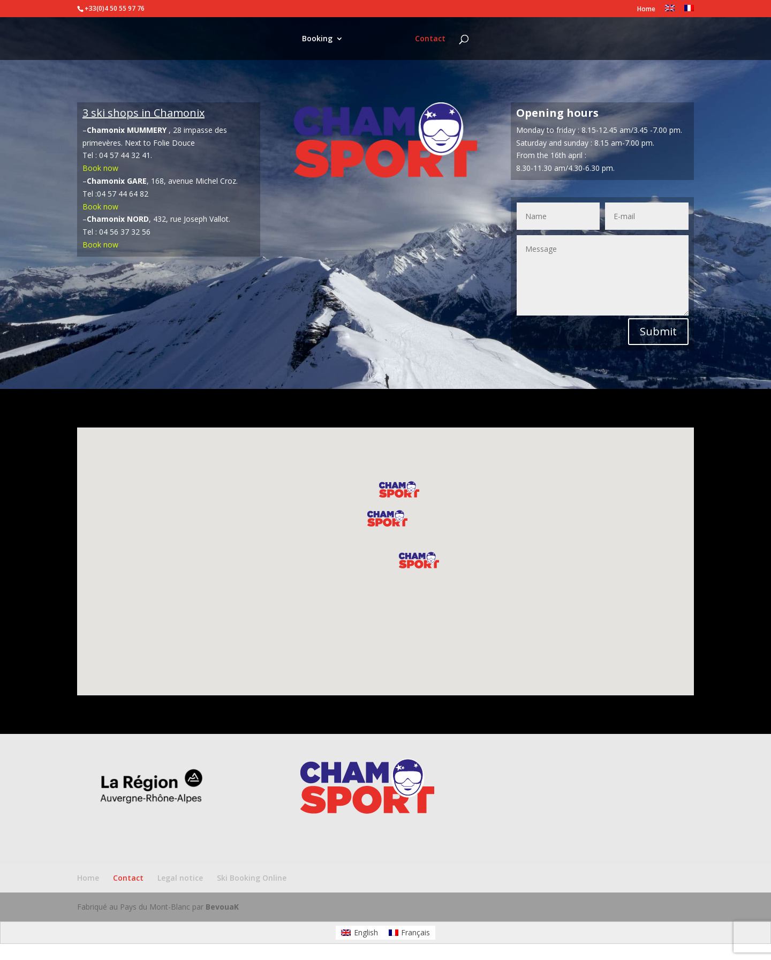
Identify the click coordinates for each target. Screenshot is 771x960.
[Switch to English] (359, 933)
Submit (658, 331)
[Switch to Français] (409, 933)
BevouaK (222, 907)
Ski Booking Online (251, 878)
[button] (419, 560)
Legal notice (180, 878)
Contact (439, 39)
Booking (308, 39)
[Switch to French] (689, 11)
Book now (100, 168)
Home (646, 9)
